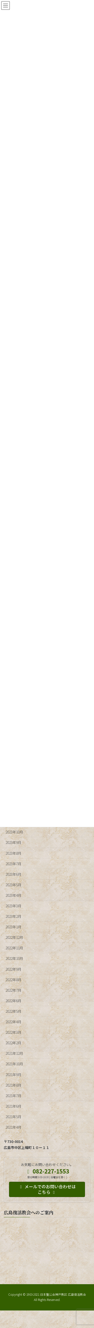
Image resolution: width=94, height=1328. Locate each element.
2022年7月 (13, 990)
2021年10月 (14, 1063)
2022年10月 (14, 958)
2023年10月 (14, 831)
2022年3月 (13, 1032)
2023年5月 (13, 884)
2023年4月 (13, 895)
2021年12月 (14, 1053)
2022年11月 (14, 947)
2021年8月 (13, 1085)
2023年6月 (13, 874)
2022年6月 (13, 1000)
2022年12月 (14, 937)
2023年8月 (13, 853)
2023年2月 (13, 916)
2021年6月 (13, 1106)
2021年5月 (13, 1116)
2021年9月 (13, 1074)
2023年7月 (13, 863)
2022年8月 (13, 979)
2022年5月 (13, 1011)
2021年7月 (13, 1095)
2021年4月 (13, 1127)
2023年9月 (13, 842)
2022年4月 (13, 1021)
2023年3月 (13, 905)
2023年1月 (13, 926)
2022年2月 (13, 1042)
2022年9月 (13, 969)
